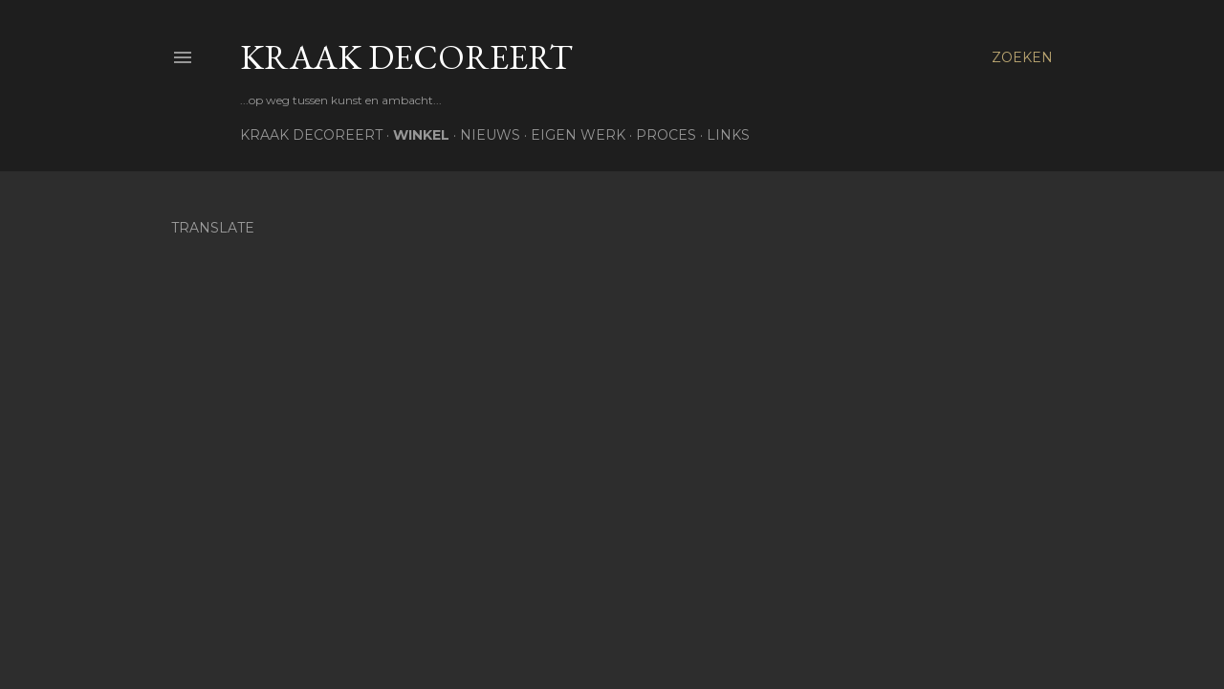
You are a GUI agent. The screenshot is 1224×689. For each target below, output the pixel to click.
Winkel (421, 135)
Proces (666, 135)
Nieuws (490, 135)
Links (728, 135)
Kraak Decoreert (406, 56)
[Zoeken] (1022, 57)
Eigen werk (578, 135)
